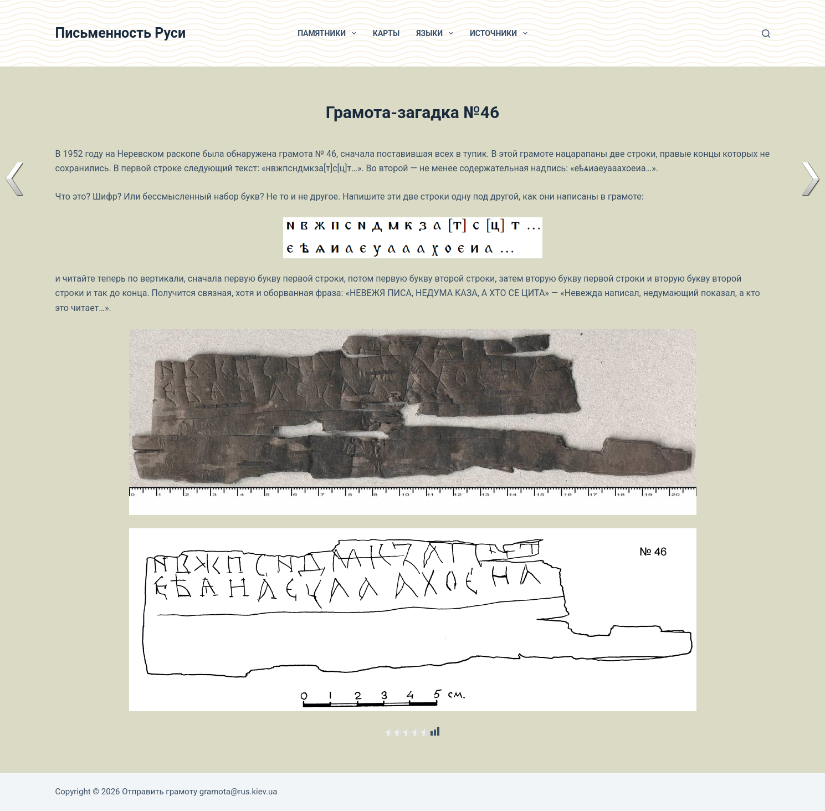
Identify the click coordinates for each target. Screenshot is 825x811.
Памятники (329, 33)
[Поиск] (766, 33)
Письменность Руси (120, 33)
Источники (501, 33)
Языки (437, 33)
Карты (386, 33)
